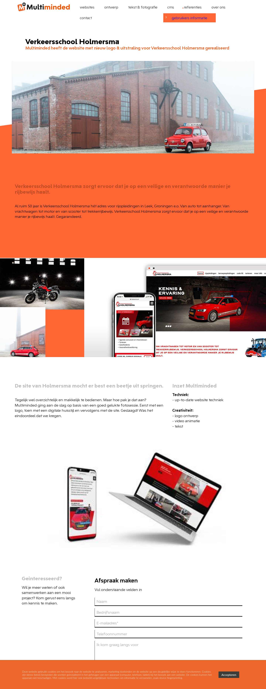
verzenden (229, 572)
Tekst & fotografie (213, 628)
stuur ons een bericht (225, 647)
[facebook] (236, 628)
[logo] (43, 7)
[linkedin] (244, 628)
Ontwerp (182, 628)
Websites (160, 628)
